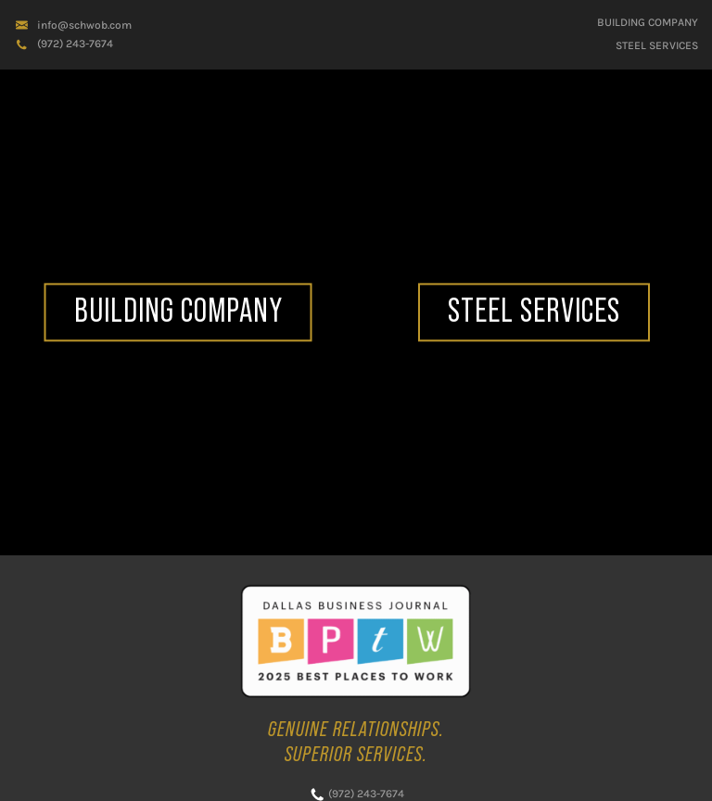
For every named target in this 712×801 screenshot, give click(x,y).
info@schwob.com (84, 25)
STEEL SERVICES (657, 45)
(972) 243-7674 (75, 43)
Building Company (647, 22)
